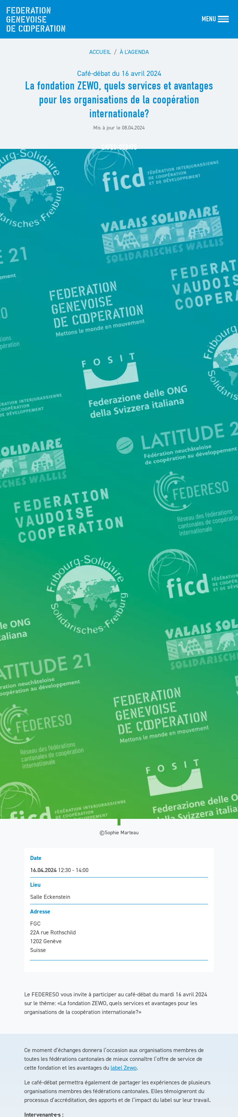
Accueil (100, 51)
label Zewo (124, 1067)
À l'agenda (134, 51)
